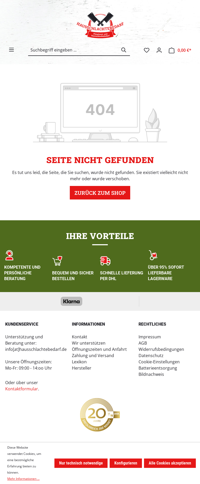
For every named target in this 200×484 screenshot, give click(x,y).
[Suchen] (124, 49)
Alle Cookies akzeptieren (170, 463)
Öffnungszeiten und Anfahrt (99, 349)
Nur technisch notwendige (81, 463)
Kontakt (79, 337)
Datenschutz (151, 355)
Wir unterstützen (88, 343)
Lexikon (79, 362)
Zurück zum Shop (100, 192)
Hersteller (81, 368)
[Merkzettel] (146, 50)
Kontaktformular (21, 389)
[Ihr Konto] (159, 50)
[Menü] (11, 49)
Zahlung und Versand (93, 355)
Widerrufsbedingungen (161, 349)
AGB (143, 343)
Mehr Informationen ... (23, 478)
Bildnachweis (151, 374)
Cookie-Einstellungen (159, 362)
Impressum (150, 337)
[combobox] (73, 49)
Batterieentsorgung (158, 368)
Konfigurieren (125, 463)
